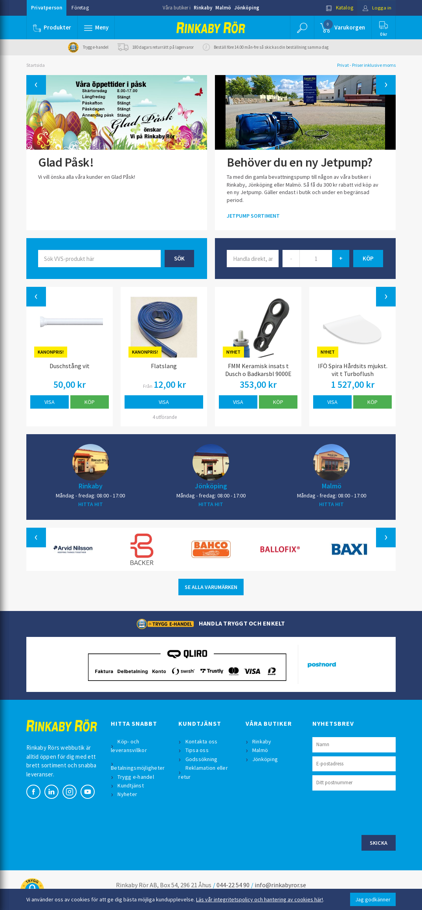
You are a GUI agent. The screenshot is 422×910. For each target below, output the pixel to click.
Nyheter (128, 794)
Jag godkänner (373, 899)
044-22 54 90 (233, 885)
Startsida (35, 65)
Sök (179, 258)
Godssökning (201, 759)
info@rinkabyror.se (280, 885)
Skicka (379, 842)
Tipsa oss (197, 750)
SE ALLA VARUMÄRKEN (211, 587)
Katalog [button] (339, 7)
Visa (49, 401)
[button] (96, 27)
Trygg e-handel (136, 776)
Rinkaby (203, 7)
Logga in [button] (376, 7)
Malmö (223, 7)
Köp (89, 401)
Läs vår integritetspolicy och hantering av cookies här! (259, 899)
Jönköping (246, 7)
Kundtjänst (131, 785)
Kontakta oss (201, 741)
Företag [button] (80, 7)
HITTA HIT (90, 504)
